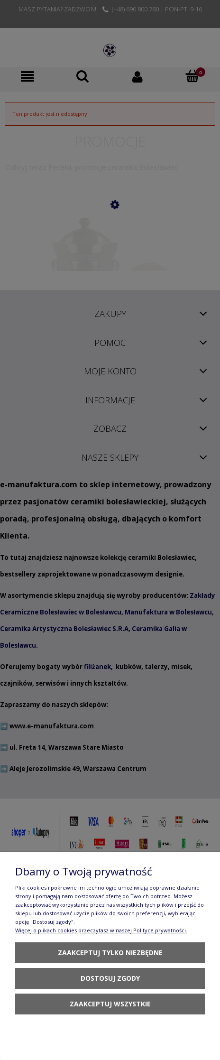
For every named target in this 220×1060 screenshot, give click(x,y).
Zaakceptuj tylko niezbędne (110, 952)
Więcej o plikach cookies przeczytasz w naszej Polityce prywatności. (101, 930)
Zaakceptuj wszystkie (110, 1003)
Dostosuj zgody (110, 978)
